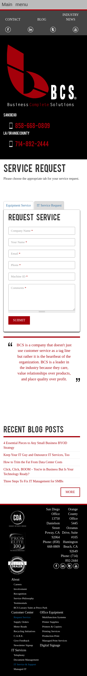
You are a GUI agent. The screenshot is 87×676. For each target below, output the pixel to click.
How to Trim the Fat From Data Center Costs (32, 462)
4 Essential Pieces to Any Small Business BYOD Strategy (35, 445)
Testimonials (20, 603)
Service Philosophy (24, 598)
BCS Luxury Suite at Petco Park (30, 607)
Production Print (50, 635)
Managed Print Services (54, 640)
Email (15, 253)
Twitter (53, 29)
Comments (18, 288)
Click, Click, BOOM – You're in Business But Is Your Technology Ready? (38, 472)
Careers (18, 584)
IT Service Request (49, 205)
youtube (76, 566)
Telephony (19, 655)
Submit (19, 320)
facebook (56, 566)
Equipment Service (18, 205)
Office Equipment (51, 612)
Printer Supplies (50, 621)
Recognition (20, 593)
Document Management (26, 659)
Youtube (75, 29)
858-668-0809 (32, 126)
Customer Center (22, 612)
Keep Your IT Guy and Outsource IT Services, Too (36, 455)
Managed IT (20, 669)
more (70, 492)
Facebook (8, 29)
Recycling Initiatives (24, 631)
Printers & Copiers (52, 626)
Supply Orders (21, 621)
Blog (41, 19)
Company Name (22, 230)
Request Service (22, 617)
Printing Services (51, 631)
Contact (12, 19)
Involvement (20, 589)
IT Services (18, 650)
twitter (69, 566)
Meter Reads (20, 626)
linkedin (63, 566)
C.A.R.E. (18, 635)
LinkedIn (30, 29)
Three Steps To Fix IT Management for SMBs (33, 481)
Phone (16, 265)
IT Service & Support (25, 664)
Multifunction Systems (54, 617)
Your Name (19, 242)
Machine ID (19, 276)
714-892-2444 (32, 144)
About (15, 579)
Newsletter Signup (23, 645)
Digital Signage (50, 645)
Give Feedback (21, 640)
